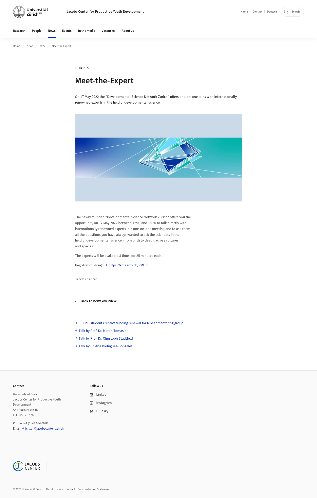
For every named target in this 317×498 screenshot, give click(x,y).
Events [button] (67, 31)
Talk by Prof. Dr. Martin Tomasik (102, 330)
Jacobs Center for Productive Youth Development (105, 11)
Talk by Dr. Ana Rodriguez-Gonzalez (106, 346)
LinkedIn (100, 394)
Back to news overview (95, 301)
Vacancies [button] (108, 31)
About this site (54, 489)
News (30, 46)
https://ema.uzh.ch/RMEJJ (128, 265)
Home (244, 12)
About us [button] (128, 31)
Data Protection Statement (93, 489)
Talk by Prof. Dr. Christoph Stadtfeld (106, 338)
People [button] (36, 31)
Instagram (101, 402)
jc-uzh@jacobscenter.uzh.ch (44, 428)
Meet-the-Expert (61, 46)
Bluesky (99, 411)
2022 (42, 46)
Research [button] (19, 31)
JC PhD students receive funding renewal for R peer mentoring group (131, 323)
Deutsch (272, 12)
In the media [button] (86, 31)
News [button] (52, 31)
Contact (257, 12)
